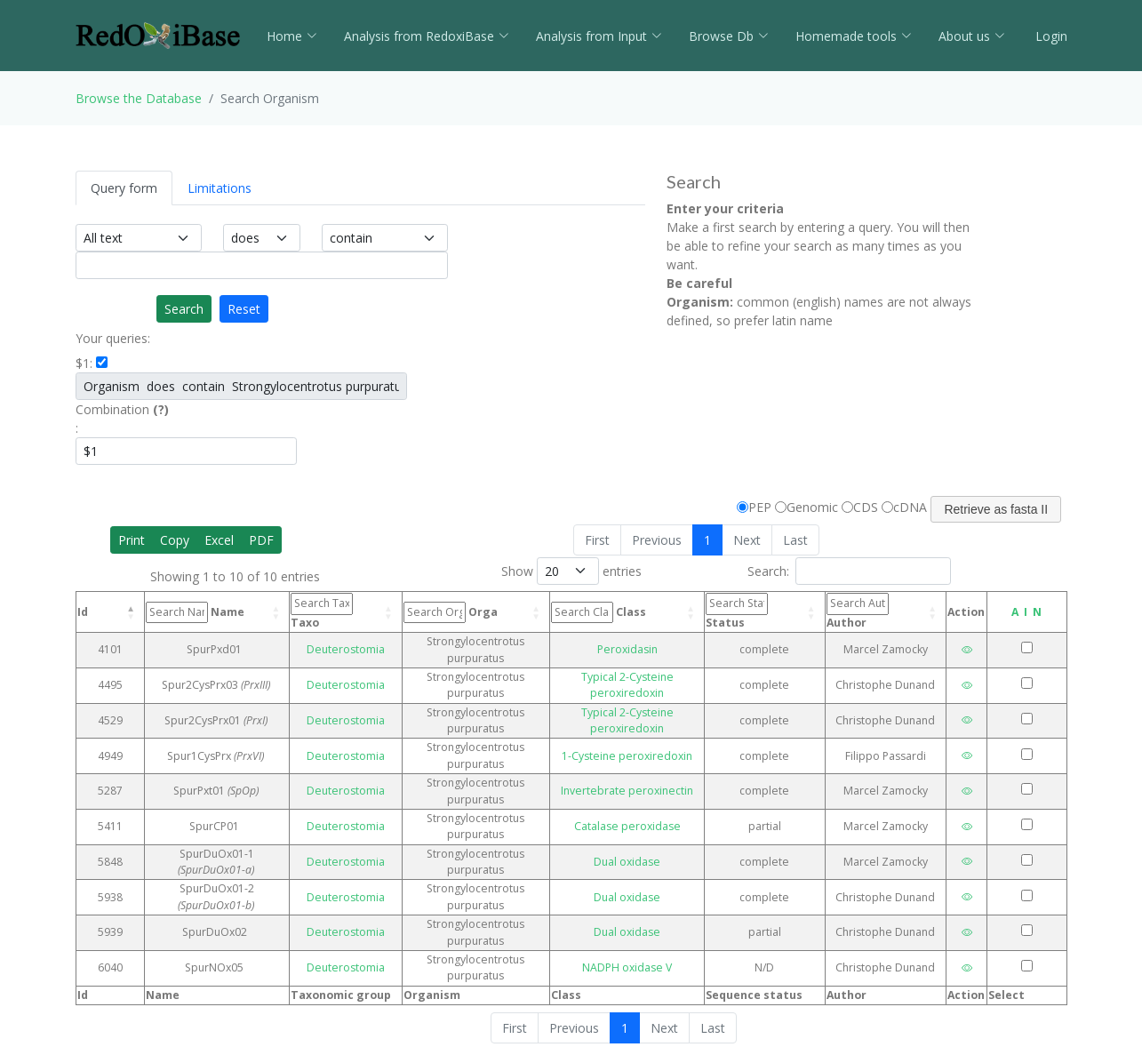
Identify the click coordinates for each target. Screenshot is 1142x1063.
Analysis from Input (599, 36)
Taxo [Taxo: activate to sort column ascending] (322, 611)
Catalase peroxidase (627, 826)
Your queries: (113, 338)
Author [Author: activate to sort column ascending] (858, 611)
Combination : (122, 418)
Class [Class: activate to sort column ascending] (598, 612)
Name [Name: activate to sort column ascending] (195, 612)
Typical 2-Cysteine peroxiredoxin (627, 684)
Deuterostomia (346, 649)
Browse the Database (139, 98)
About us (971, 36)
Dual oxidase (627, 861)
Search (184, 308)
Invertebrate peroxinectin (627, 790)
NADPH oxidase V (627, 967)
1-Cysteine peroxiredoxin (627, 755)
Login (1049, 36)
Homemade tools (853, 36)
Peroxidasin (627, 649)
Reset (244, 308)
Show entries (571, 571)
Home (292, 36)
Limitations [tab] (220, 188)
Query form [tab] (124, 188)
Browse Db (729, 36)
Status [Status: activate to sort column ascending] (737, 611)
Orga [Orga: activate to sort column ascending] (450, 612)
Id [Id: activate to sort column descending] (82, 611)
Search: (849, 571)
